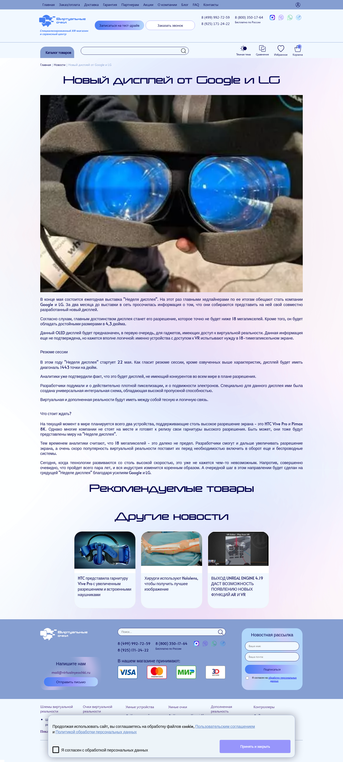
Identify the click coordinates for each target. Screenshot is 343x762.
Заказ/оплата (69, 4)
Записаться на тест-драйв (119, 25)
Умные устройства (140, 706)
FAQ (196, 4)
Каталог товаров (58, 52)
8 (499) (215, 17)
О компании (167, 4)
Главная (48, 4)
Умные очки (177, 706)
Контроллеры (264, 706)
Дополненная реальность (221, 708)
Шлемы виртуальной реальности (56, 708)
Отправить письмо (71, 681)
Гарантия (110, 4)
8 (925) (215, 23)
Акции (148, 4)
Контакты (210, 4)
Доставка (91, 4)
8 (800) (249, 19)
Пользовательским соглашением (225, 726)
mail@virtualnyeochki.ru (71, 672)
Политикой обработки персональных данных (96, 731)
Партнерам (130, 4)
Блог (184, 4)
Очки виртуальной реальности (97, 708)
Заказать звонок (170, 25)
